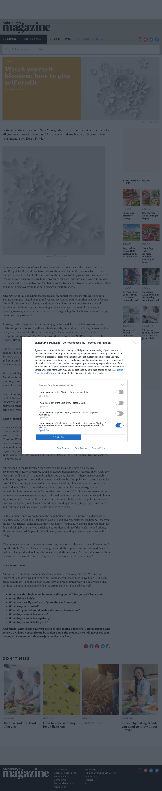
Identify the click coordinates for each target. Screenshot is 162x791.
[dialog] (81, 395)
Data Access (81, 448)
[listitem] (81, 385)
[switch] (119, 392)
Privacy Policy (98, 448)
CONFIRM (58, 437)
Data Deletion (63, 448)
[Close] (135, 343)
